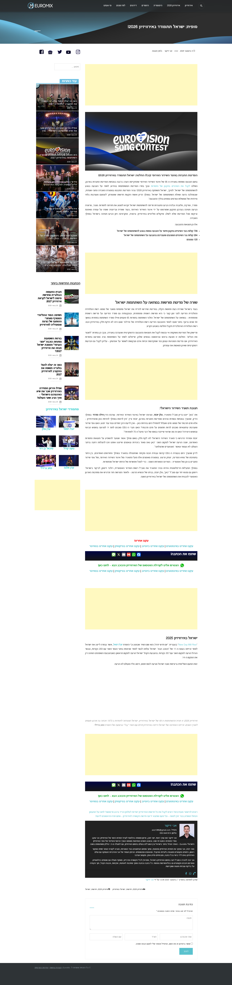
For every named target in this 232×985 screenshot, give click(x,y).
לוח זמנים (117, 6)
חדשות (129, 889)
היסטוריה (156, 6)
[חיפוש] (201, 6)
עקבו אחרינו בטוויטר (101, 546)
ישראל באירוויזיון (118, 889)
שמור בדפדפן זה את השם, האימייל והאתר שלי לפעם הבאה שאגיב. (162, 944)
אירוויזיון (188, 6)
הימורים (143, 6)
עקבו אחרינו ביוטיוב (153, 546)
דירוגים (131, 6)
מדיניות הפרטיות (41, 968)
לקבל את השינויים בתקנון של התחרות (170, 186)
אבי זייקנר (168, 51)
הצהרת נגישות (55, 968)
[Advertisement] (141, 84)
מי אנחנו (104, 6)
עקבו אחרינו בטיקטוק (127, 546)
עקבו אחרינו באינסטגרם (179, 546)
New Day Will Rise (188, 645)
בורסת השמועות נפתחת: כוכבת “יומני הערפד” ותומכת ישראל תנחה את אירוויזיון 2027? (49, 345)
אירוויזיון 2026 (138, 889)
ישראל (87, 889)
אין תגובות (156, 51)
